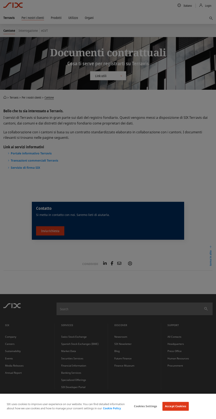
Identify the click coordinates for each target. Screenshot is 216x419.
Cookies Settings (145, 406)
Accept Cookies (175, 406)
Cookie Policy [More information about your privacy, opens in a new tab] (112, 408)
